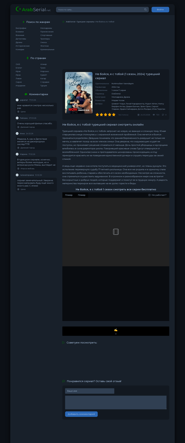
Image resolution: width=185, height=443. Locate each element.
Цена (21, 112)
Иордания (20, 85)
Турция (43, 85)
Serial (36, 9)
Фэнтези (44, 46)
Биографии (21, 28)
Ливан (19, 78)
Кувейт (43, 75)
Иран (18, 75)
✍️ (115, 331)
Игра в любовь (25, 168)
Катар (43, 78)
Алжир (43, 64)
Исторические (23, 46)
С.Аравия (44, 82)
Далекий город (26, 127)
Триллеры (45, 39)
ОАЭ (18, 64)
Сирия (19, 82)
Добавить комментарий (81, 414)
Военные (20, 35)
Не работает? (157, 195)
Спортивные (46, 35)
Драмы (19, 42)
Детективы (21, 39)
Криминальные (47, 49)
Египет (19, 68)
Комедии (20, 49)
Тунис (43, 68)
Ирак (18, 71)
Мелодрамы (46, 28)
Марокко (44, 71)
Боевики (20, 32)
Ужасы (43, 42)
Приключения (46, 32)
